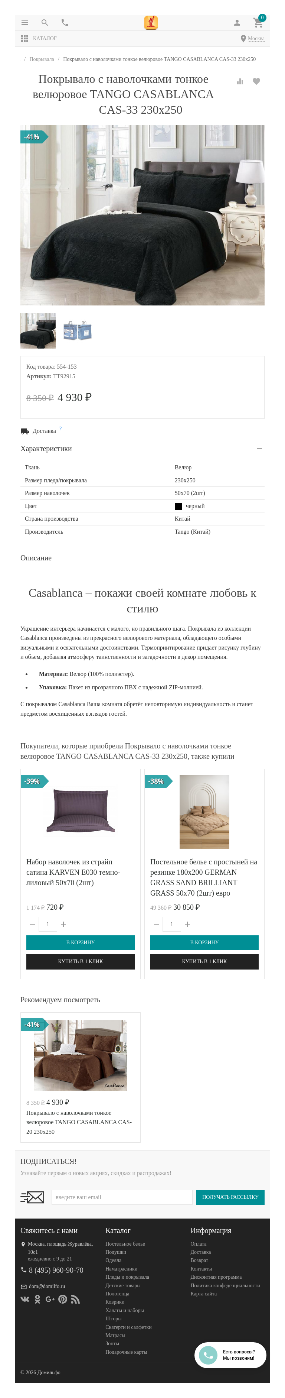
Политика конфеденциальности (225, 1285)
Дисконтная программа (216, 1277)
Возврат (199, 1260)
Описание (36, 558)
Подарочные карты (126, 1352)
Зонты (112, 1343)
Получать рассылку (230, 1197)
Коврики (114, 1302)
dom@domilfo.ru (47, 1286)
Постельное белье (125, 1244)
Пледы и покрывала (127, 1277)
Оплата (199, 1244)
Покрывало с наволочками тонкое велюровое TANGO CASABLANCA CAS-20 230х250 (79, 1122)
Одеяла (113, 1260)
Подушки (115, 1252)
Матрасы (115, 1335)
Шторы (113, 1318)
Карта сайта (204, 1294)
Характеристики (46, 448)
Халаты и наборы (124, 1310)
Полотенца (117, 1294)
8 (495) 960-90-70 (56, 1270)
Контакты (201, 1269)
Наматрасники (121, 1269)
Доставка (201, 1252)
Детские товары (122, 1285)
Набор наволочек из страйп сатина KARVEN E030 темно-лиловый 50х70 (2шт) (73, 872)
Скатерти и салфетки (128, 1327)
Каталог (38, 38)
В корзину (80, 942)
